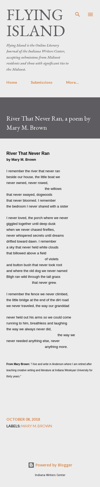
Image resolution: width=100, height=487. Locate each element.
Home (11, 82)
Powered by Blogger (50, 464)
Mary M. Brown (36, 426)
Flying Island (35, 22)
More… (72, 82)
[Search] (77, 9)
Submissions (42, 82)
